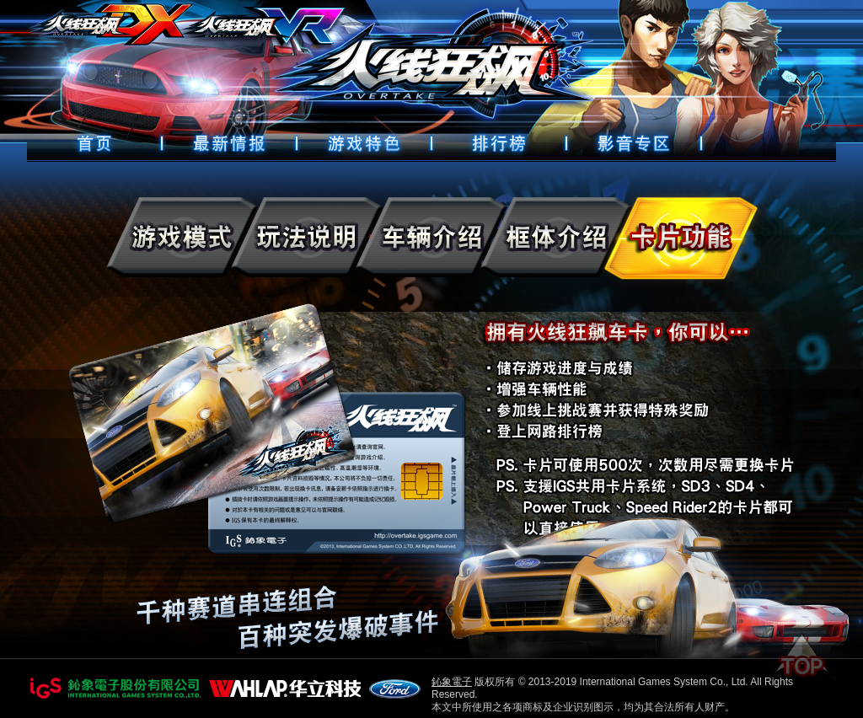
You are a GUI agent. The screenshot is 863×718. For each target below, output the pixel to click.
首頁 (94, 143)
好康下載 (634, 143)
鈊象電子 (452, 682)
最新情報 (229, 143)
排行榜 (499, 143)
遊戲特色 (364, 143)
